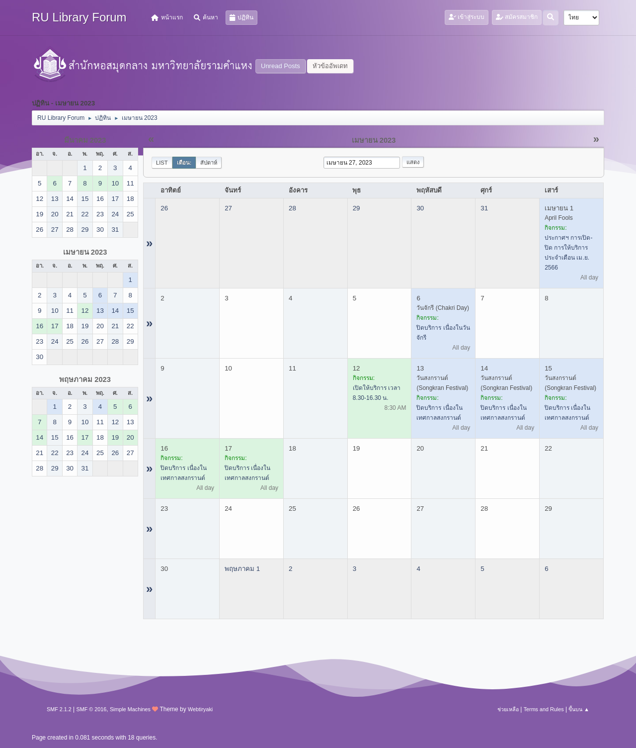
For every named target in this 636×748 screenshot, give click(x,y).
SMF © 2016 (92, 709)
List (162, 163)
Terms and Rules (544, 709)
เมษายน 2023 (85, 252)
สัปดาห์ (208, 163)
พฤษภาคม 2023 (85, 379)
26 (164, 208)
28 (292, 208)
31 (484, 208)
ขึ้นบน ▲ (578, 709)
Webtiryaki (200, 709)
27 (228, 208)
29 (356, 208)
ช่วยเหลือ (508, 709)
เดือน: (184, 163)
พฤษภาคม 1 (242, 568)
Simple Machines (130, 709)
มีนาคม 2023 (85, 140)
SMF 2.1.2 (59, 709)
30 (420, 208)
